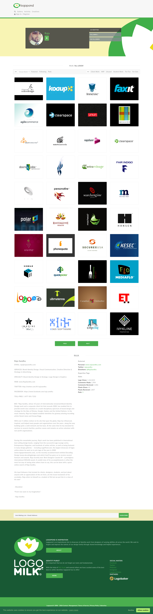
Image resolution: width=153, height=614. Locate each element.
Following (42, 72)
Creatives (35, 11)
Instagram (113, 570)
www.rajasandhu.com (93, 365)
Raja (47, 33)
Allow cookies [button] (143, 610)
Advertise (103, 605)
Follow (47, 38)
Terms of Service (83, 605)
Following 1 (94, 34)
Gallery (20, 11)
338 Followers (95, 39)
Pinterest (113, 567)
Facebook (113, 563)
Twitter (112, 565)
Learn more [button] (73, 610)
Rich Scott (62, 567)
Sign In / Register (22, 14)
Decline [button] (131, 610)
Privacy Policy (94, 605)
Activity (27, 11)
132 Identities (94, 29)
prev (65, 343)
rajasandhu (88, 367)
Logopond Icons (115, 572)
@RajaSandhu (92, 369)
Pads (49, 72)
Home (34, 5)
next (88, 343)
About (57, 550)
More (53, 575)
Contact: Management (70, 605)
